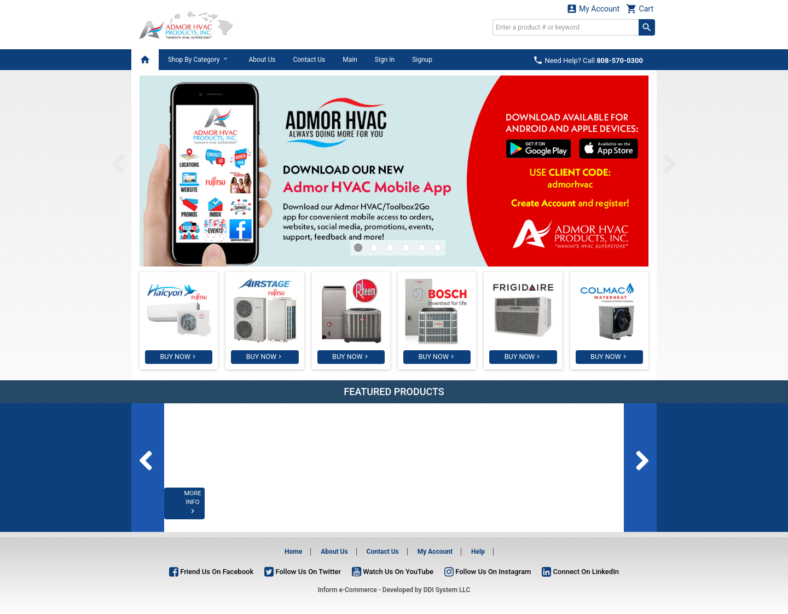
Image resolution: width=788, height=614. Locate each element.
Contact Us (309, 59)
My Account (593, 8)
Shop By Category (199, 59)
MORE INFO (209, 510)
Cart (639, 8)
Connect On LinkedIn (580, 571)
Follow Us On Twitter (302, 571)
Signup (422, 59)
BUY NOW (175, 357)
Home (293, 551)
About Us (261, 59)
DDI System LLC (447, 590)
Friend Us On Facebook (211, 571)
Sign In (385, 59)
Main (350, 59)
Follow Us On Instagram (487, 571)
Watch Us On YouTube (392, 571)
